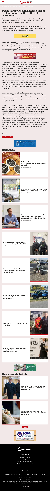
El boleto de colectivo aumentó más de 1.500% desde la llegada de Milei (34, 190)
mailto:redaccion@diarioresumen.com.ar (35, 481)
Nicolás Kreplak (7, 137)
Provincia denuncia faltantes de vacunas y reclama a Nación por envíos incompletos (33, 413)
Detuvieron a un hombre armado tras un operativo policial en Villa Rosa (15, 244)
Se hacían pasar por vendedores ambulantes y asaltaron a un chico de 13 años (15, 323)
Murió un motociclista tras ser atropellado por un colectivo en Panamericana (14, 270)
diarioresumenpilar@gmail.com (12, 481)
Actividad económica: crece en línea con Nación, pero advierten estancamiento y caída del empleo (34, 216)
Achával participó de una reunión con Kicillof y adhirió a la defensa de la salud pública (33, 388)
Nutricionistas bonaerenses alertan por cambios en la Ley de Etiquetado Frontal (34, 163)
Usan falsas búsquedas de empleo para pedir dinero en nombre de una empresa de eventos (15, 350)
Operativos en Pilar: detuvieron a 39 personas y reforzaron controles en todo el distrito (15, 297)
